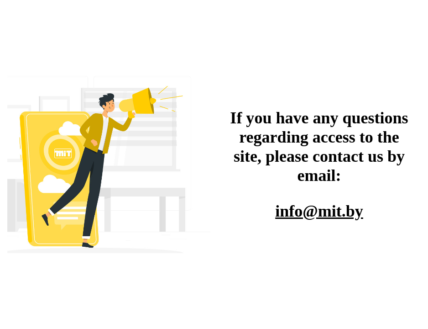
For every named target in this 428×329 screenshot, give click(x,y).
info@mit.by (319, 211)
